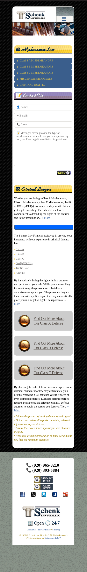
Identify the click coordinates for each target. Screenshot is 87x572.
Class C (20, 258)
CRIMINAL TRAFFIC (32, 84)
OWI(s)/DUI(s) (24, 263)
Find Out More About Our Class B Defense (49, 345)
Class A (20, 249)
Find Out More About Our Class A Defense (49, 320)
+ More (46, 217)
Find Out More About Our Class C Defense (49, 370)
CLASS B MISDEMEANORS (36, 66)
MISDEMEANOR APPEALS (36, 78)
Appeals (20, 272)
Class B (20, 254)
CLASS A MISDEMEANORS (36, 60)
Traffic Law (22, 268)
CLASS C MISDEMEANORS (36, 72)
